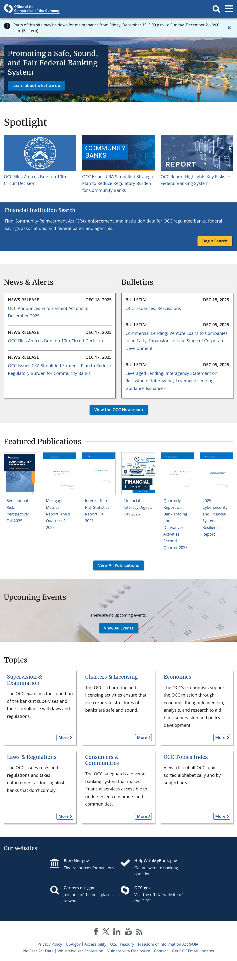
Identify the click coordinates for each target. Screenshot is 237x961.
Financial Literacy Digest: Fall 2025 (138, 507)
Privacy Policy (50, 944)
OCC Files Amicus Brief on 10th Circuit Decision (55, 340)
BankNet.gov (76, 860)
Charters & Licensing (111, 677)
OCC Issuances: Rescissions (153, 308)
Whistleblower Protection (80, 951)
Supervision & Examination (24, 680)
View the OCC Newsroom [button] (116, 409)
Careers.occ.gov (79, 887)
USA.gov (73, 944)
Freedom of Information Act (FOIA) (168, 944)
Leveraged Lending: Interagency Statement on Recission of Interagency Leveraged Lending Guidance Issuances (171, 380)
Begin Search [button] (214, 241)
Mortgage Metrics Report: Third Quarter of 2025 (58, 514)
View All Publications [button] (116, 565)
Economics (177, 677)
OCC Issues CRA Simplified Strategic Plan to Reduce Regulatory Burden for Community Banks (118, 183)
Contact (161, 951)
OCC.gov (142, 887)
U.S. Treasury (122, 944)
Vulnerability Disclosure (128, 951)
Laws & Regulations (31, 757)
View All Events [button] (116, 628)
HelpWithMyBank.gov (155, 860)
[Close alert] (229, 28)
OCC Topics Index (186, 757)
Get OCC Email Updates (193, 951)
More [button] (62, 737)
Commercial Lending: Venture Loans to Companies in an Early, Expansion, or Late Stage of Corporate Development (176, 340)
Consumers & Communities (102, 760)
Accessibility (95, 944)
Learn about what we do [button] (36, 85)
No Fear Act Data (38, 951)
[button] (216, 9)
